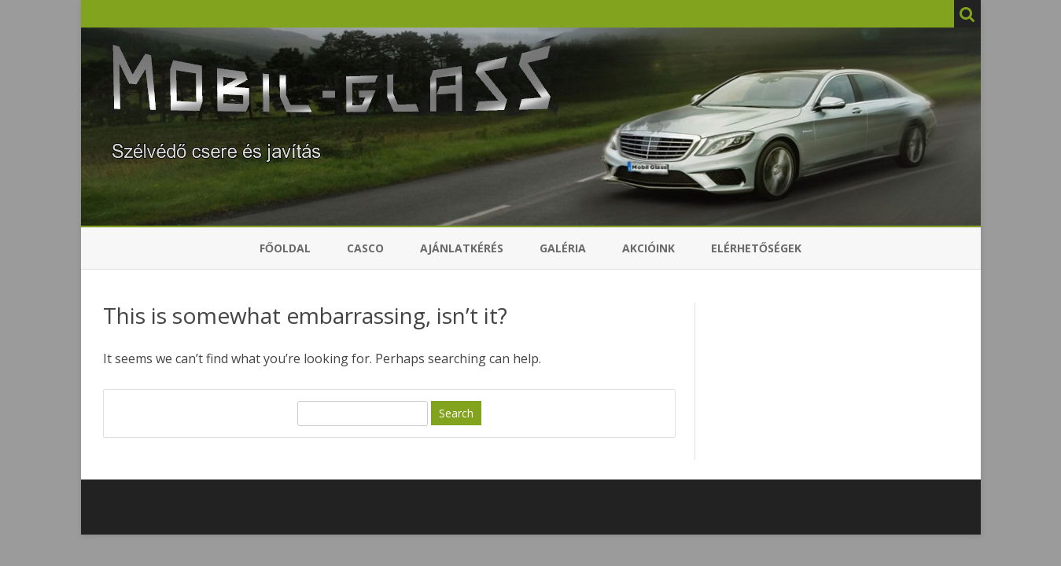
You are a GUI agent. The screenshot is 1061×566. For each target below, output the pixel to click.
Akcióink (648, 248)
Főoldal (285, 248)
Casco (365, 248)
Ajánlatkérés (461, 248)
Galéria (563, 248)
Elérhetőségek (756, 248)
